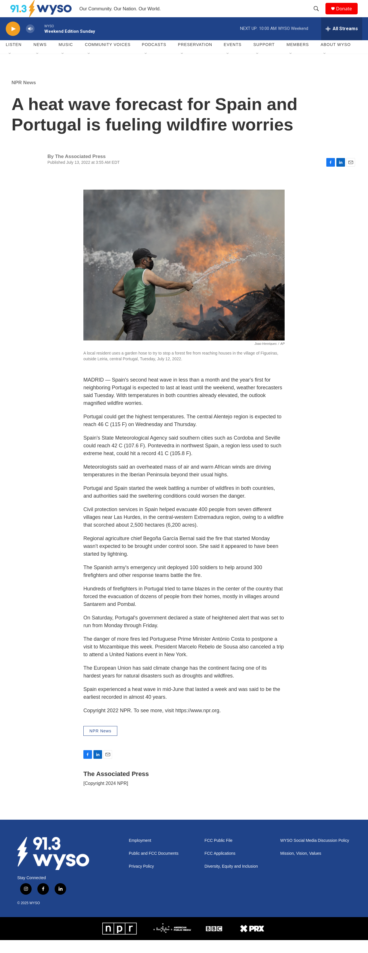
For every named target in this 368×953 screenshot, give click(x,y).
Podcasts (154, 57)
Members (298, 57)
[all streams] (341, 41)
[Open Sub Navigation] (10, 66)
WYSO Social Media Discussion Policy (314, 853)
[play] (13, 41)
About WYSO (336, 57)
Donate (347, 15)
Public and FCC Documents (154, 866)
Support (264, 57)
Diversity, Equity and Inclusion (231, 879)
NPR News (24, 95)
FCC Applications (219, 866)
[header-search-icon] (318, 15)
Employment (140, 853)
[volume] (30, 41)
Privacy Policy (141, 879)
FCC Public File (218, 853)
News (40, 57)
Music (66, 57)
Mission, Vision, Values (300, 866)
